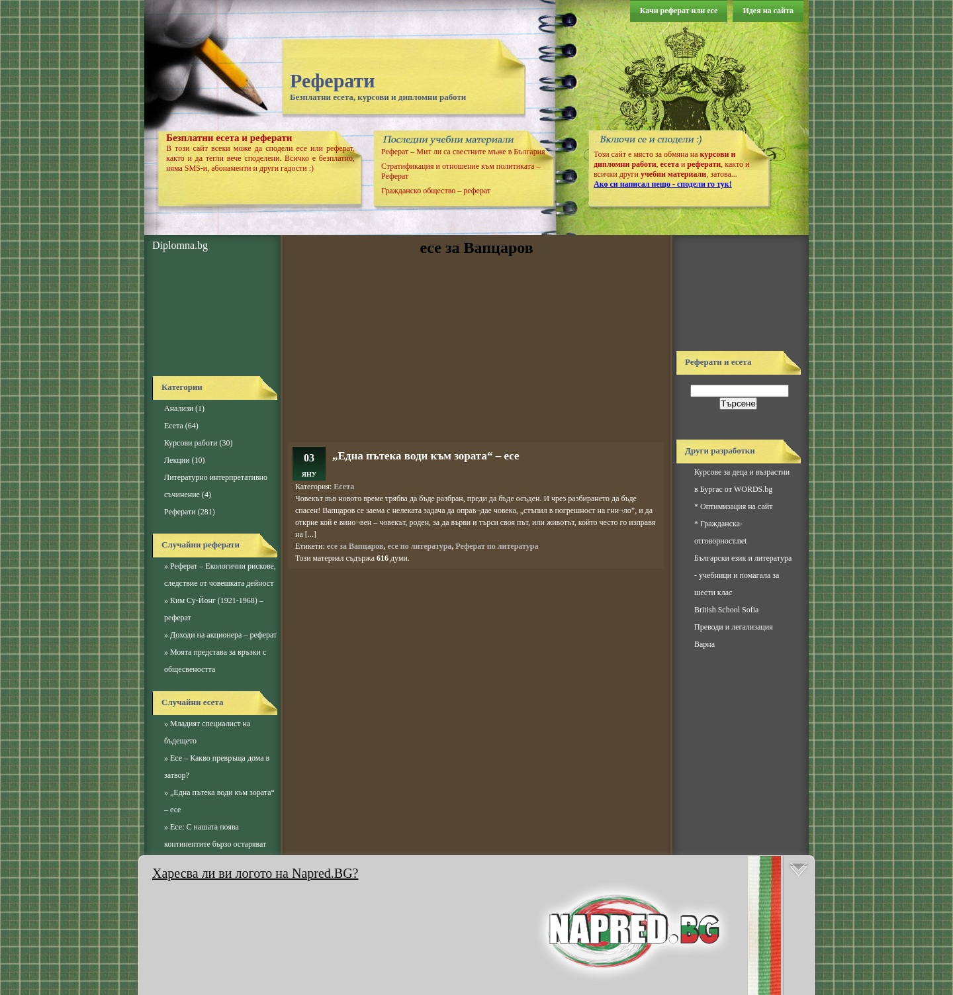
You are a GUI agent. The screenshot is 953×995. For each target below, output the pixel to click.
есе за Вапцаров (355, 546)
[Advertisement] (211, 314)
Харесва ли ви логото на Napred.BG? (255, 873)
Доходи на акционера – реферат (223, 635)
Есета (173, 425)
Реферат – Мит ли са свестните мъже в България (463, 151)
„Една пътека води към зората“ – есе (425, 456)
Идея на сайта (768, 10)
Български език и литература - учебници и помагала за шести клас (743, 575)
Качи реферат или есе (679, 10)
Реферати (332, 80)
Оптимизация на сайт (736, 506)
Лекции (176, 460)
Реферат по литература (496, 546)
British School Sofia (726, 609)
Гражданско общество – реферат (435, 190)
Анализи (178, 408)
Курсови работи (190, 443)
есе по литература (419, 546)
